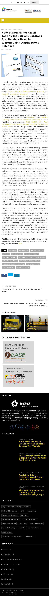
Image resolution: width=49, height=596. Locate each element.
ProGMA (19, 29)
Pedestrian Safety (33, 264)
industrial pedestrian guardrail (14, 94)
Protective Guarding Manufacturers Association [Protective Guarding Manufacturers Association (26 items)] (18, 536)
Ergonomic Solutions (11, 559)
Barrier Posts (23, 250)
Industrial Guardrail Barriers (29, 260)
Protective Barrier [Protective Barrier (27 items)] (33, 528)
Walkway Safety (8, 267)
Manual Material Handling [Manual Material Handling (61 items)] (11, 519)
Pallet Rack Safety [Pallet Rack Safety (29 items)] (8, 528)
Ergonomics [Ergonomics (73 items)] (31, 511)
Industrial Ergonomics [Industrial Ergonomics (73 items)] (9, 511)
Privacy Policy (14, 592)
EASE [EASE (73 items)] (22, 511)
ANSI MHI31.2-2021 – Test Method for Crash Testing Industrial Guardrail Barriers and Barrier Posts (24, 124)
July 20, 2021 (7, 49)
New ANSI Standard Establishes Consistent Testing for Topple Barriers (32, 444)
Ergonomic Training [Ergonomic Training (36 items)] (9, 524)
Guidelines (7, 569)
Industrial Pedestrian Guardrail (13, 264)
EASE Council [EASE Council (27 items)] (7, 532)
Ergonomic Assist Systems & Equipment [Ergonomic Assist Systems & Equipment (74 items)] (16, 507)
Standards (29, 439)
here (20, 244)
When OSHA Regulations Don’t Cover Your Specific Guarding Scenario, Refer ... (11, 326)
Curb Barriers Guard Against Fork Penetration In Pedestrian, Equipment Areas (35, 326)
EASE (5, 550)
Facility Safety (17, 254)
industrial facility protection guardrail (29, 92)
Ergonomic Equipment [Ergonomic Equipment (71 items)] (10, 515)
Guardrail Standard (31, 254)
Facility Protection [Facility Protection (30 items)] (36, 524)
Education (23, 486)
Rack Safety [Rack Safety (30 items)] (23, 524)
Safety (6, 579)
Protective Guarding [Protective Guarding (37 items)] (30, 519)
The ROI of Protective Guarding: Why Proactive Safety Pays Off (31, 493)
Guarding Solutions (8, 29)
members (30, 117)
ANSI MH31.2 (12, 250)
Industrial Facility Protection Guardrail (32, 257)
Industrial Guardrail (10, 260)
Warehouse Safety (23, 267)
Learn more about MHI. (10, 420)
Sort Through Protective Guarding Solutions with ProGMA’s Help (32, 458)
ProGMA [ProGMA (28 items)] (21, 528)
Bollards (6, 254)
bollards (11, 92)
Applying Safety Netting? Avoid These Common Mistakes (31, 477)
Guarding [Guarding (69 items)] (24, 515)
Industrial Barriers (9, 257)
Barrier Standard (37, 250)
